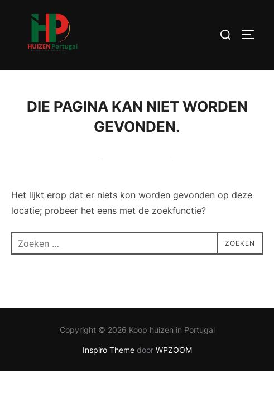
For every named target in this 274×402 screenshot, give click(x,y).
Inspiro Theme (108, 350)
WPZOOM (174, 350)
